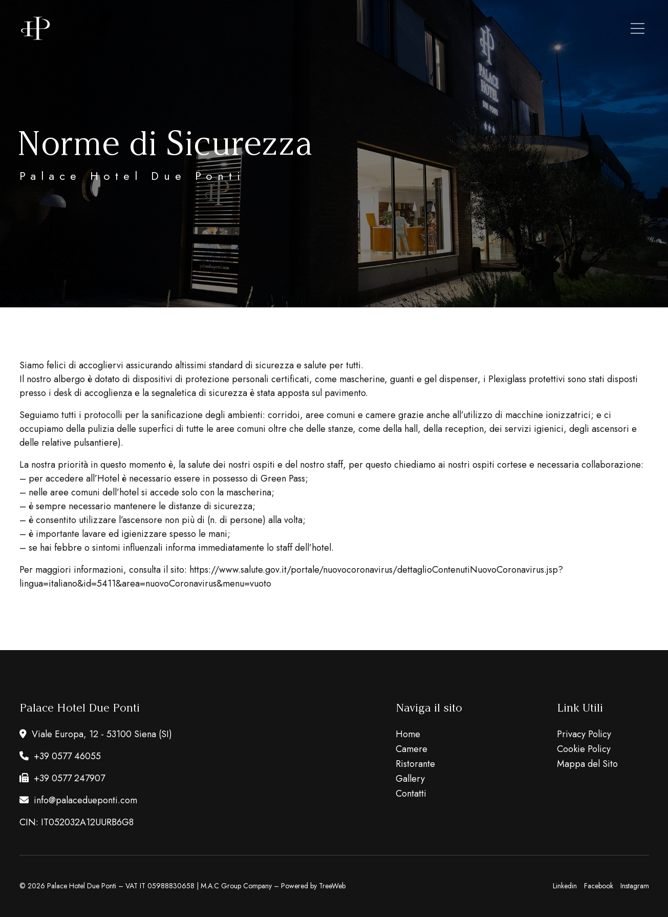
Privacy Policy (584, 734)
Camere (411, 749)
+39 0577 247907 (62, 778)
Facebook (598, 886)
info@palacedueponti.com (78, 800)
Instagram (634, 886)
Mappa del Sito (587, 763)
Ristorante (415, 763)
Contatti (411, 793)
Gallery (410, 778)
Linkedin (565, 886)
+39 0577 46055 (60, 756)
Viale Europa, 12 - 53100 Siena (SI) (95, 734)
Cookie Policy (584, 749)
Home (408, 734)
